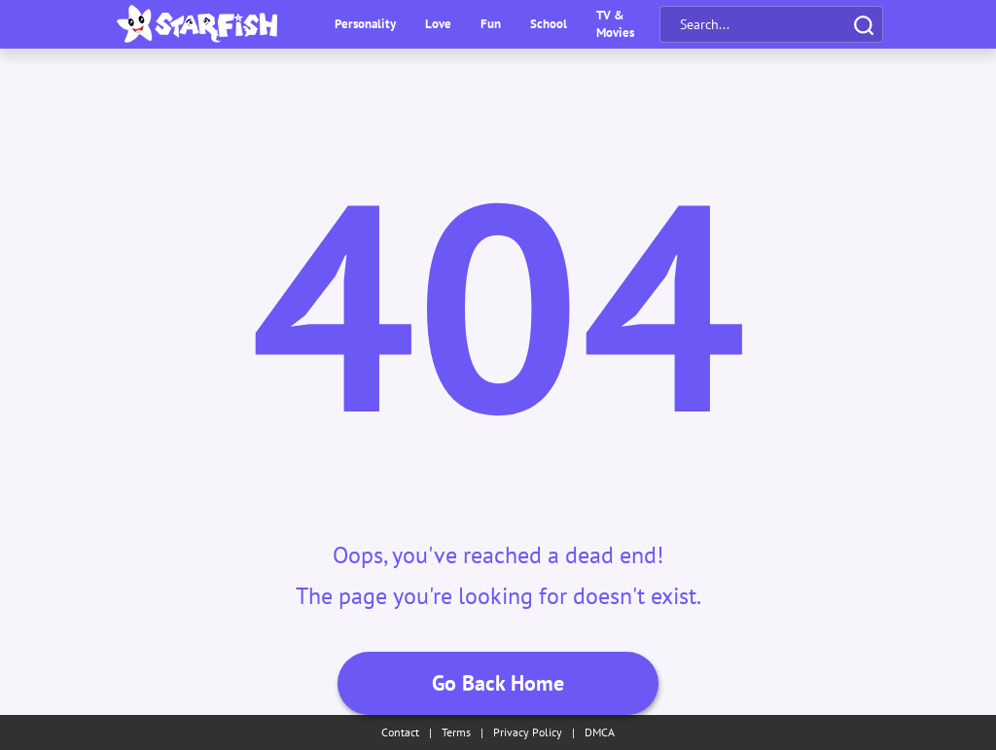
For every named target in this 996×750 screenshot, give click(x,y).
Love (438, 24)
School (548, 24)
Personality (365, 24)
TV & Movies (615, 24)
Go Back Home (498, 682)
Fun (490, 24)
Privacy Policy (527, 732)
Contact (400, 732)
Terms (456, 732)
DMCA (600, 732)
